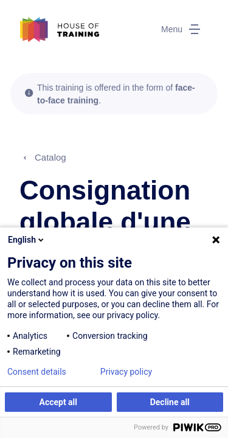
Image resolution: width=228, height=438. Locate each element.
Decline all (170, 402)
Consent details (36, 372)
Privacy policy (126, 372)
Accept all (58, 402)
